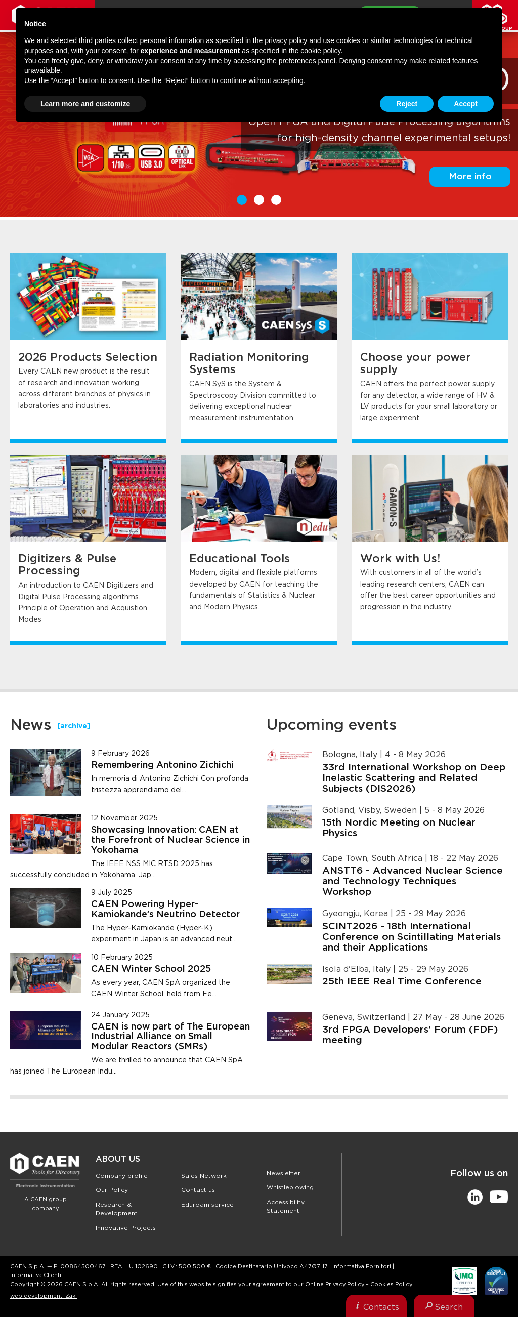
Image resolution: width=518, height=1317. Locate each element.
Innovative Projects (126, 1228)
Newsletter (283, 1173)
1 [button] (242, 200)
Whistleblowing (290, 1187)
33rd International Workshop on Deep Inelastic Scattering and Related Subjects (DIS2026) (413, 778)
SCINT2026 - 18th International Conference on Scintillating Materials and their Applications (411, 937)
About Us (118, 1159)
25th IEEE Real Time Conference (402, 981)
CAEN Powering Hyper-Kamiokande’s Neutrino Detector (165, 909)
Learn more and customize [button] (85, 104)
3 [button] (276, 200)
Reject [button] (406, 104)
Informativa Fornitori (361, 1266)
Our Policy (112, 1190)
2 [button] (259, 200)
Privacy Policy (344, 1284)
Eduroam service (207, 1205)
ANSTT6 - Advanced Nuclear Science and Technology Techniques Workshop (412, 881)
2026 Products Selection (87, 357)
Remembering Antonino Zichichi (162, 765)
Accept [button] (466, 104)
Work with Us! (400, 558)
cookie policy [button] (320, 51)
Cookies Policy (391, 1284)
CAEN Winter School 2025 (151, 969)
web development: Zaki (43, 1296)
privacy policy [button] (286, 40)
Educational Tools (239, 558)
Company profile (122, 1176)
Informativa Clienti (35, 1275)
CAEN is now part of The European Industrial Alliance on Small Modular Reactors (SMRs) (170, 1037)
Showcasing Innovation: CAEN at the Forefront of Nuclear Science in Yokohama (170, 840)
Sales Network (204, 1176)
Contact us (198, 1190)
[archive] (73, 726)
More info (470, 176)
